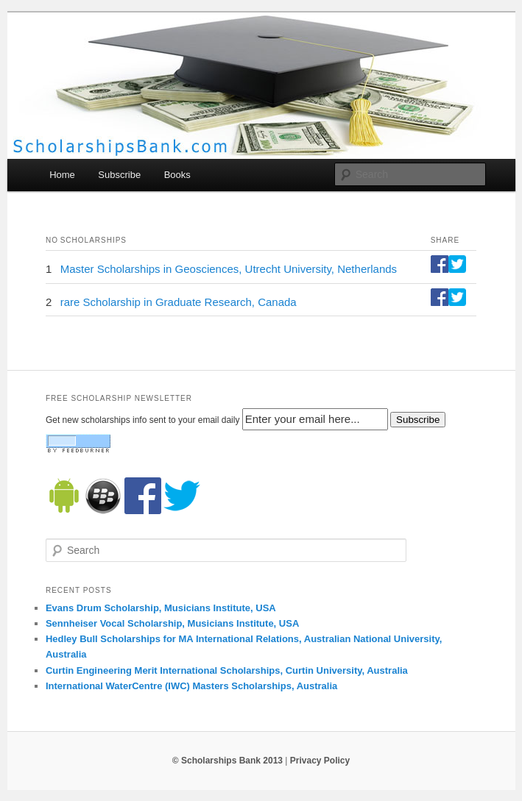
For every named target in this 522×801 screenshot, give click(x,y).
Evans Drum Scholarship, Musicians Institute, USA (161, 607)
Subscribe (119, 174)
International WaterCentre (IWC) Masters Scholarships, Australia (191, 685)
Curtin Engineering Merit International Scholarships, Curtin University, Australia (227, 670)
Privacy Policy (320, 760)
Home (62, 174)
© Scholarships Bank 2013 (227, 760)
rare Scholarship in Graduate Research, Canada (178, 302)
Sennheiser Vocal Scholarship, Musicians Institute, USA (172, 623)
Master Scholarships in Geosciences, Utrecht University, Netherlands (228, 269)
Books (177, 174)
